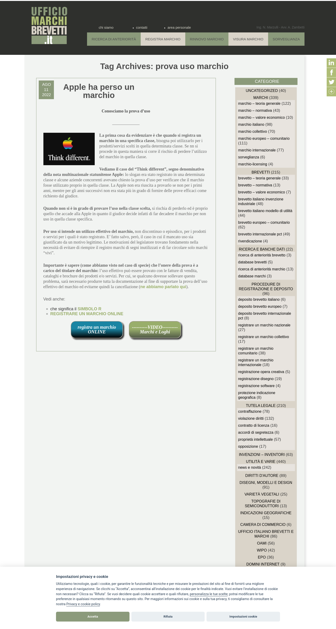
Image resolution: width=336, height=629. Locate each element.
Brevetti (261, 172)
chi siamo (106, 27)
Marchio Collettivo (252, 131)
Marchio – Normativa (255, 110)
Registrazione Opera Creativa (261, 372)
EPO (262, 557)
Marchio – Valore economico (261, 117)
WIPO (262, 550)
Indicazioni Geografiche (266, 513)
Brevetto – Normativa (255, 185)
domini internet (263, 564)
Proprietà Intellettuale (255, 439)
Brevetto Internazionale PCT (260, 234)
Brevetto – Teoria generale (259, 178)
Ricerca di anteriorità (114, 39)
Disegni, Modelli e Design (266, 483)
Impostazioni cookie (243, 616)
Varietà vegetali (262, 494)
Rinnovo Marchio (207, 39)
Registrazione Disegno (256, 379)
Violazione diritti (251, 418)
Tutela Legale (261, 406)
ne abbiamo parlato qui (163, 286)
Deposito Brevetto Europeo (260, 306)
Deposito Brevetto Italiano (259, 299)
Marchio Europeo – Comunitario (264, 138)
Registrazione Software (256, 386)
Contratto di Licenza (253, 425)
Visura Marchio (248, 39)
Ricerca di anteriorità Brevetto (262, 255)
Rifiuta (168, 616)
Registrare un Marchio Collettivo (263, 337)
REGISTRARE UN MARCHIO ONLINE (86, 313)
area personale (179, 27)
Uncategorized (262, 91)
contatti (141, 27)
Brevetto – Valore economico (261, 192)
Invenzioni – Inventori (262, 455)
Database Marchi (252, 276)
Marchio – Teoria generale (259, 103)
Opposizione (248, 446)
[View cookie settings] (209, 594)
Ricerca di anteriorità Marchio (261, 269)
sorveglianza (248, 157)
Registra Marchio (163, 39)
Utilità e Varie (260, 462)
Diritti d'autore (261, 476)
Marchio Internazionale (257, 150)
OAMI (262, 543)
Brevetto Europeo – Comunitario (264, 222)
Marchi (260, 98)
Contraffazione (250, 411)
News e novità (249, 467)
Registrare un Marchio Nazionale (264, 325)
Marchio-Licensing (252, 164)
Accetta (93, 616)
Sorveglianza (286, 39)
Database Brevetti (252, 262)
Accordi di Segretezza (255, 432)
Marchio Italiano (251, 124)
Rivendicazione (250, 241)
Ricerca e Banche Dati (262, 249)
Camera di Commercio (263, 525)
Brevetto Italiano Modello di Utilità (265, 211)
